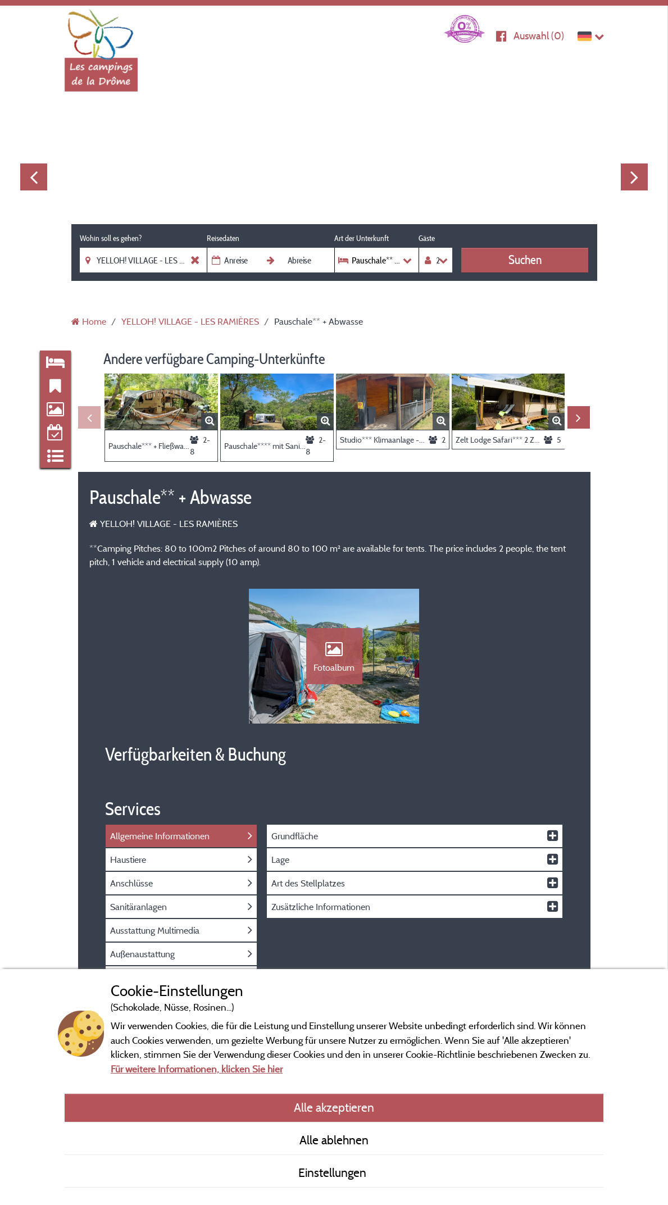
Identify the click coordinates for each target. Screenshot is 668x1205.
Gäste (427, 238)
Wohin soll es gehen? (111, 238)
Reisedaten (223, 238)
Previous (33, 176)
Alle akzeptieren (334, 1107)
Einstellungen (333, 1172)
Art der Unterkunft (361, 238)
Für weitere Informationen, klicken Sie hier (197, 1069)
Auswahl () (539, 35)
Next (634, 176)
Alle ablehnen (334, 1140)
